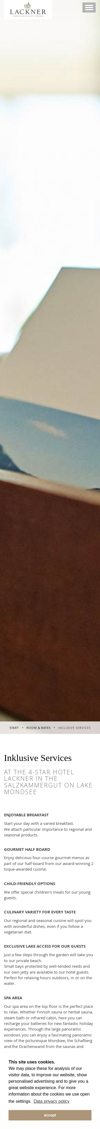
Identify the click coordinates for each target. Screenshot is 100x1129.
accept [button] (50, 1115)
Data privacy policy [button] (51, 1101)
